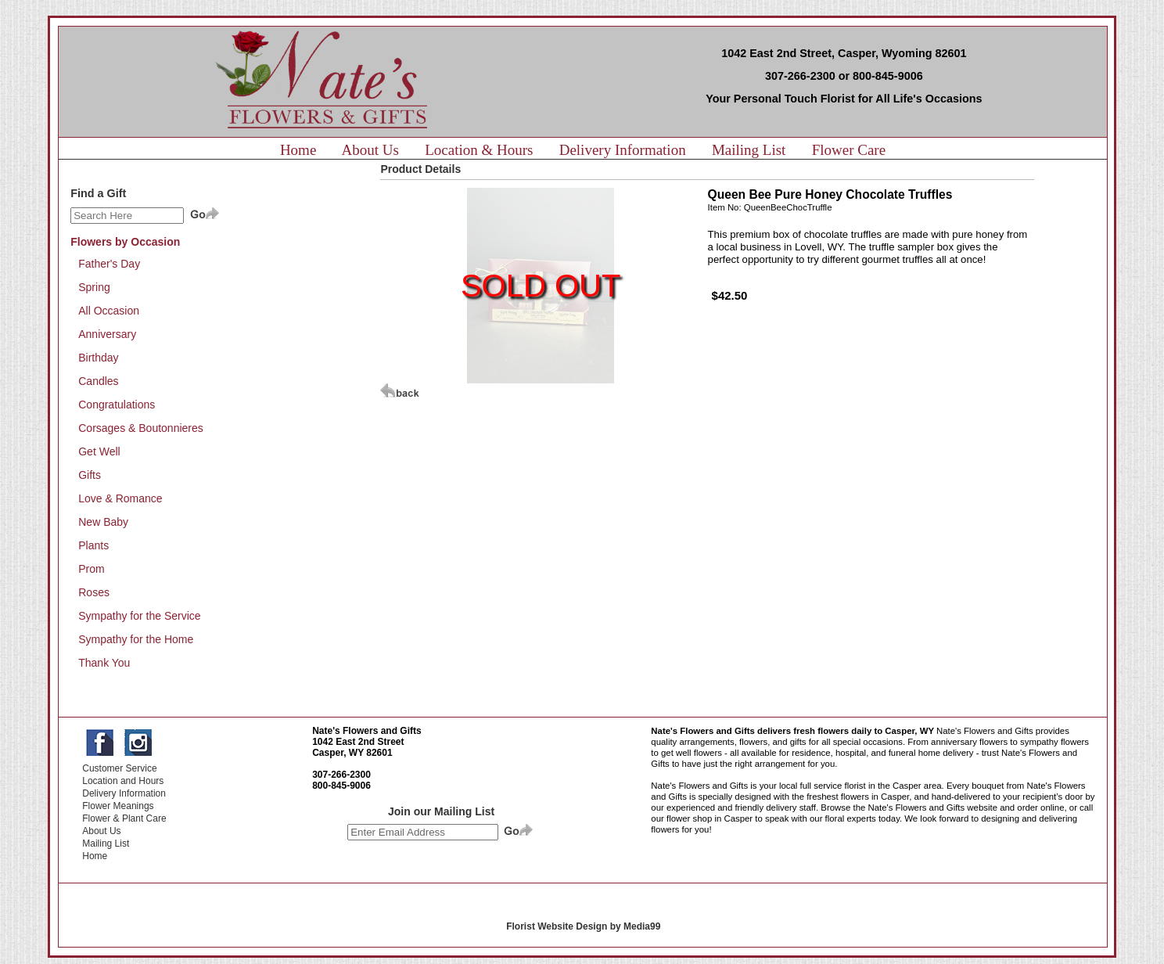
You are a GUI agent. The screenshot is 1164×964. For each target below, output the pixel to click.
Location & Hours (479, 150)
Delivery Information (622, 150)
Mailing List (748, 150)
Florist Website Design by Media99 (583, 926)
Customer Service (119, 768)
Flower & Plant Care (124, 818)
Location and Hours (122, 780)
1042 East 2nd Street (358, 741)
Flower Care (849, 150)
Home (298, 150)
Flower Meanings (117, 805)
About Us (370, 150)
